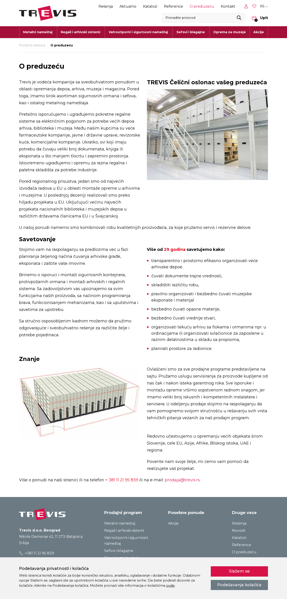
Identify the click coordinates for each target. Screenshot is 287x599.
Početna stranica (32, 45)
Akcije (258, 32)
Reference (173, 6)
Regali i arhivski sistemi (124, 530)
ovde (170, 585)
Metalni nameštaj (119, 523)
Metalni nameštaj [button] (37, 32)
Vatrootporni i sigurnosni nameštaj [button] (138, 32)
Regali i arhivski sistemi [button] (80, 32)
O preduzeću (202, 6)
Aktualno (128, 6)
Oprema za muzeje (229, 32)
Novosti (238, 530)
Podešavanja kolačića (239, 584)
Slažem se (239, 571)
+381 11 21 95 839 (36, 553)
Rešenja (105, 6)
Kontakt (228, 6)
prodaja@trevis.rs (182, 479)
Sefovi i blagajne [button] (190, 32)
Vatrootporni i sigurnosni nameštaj (126, 541)
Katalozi (150, 6)
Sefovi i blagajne (118, 551)
